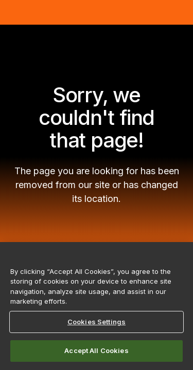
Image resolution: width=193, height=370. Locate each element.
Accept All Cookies (96, 350)
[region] (96, 306)
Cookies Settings (96, 322)
